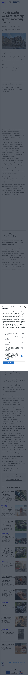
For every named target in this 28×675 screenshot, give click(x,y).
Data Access (14, 368)
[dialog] (14, 337)
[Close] (25, 307)
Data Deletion (5, 368)
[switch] (22, 337)
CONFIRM (8, 362)
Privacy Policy (22, 368)
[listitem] (14, 334)
